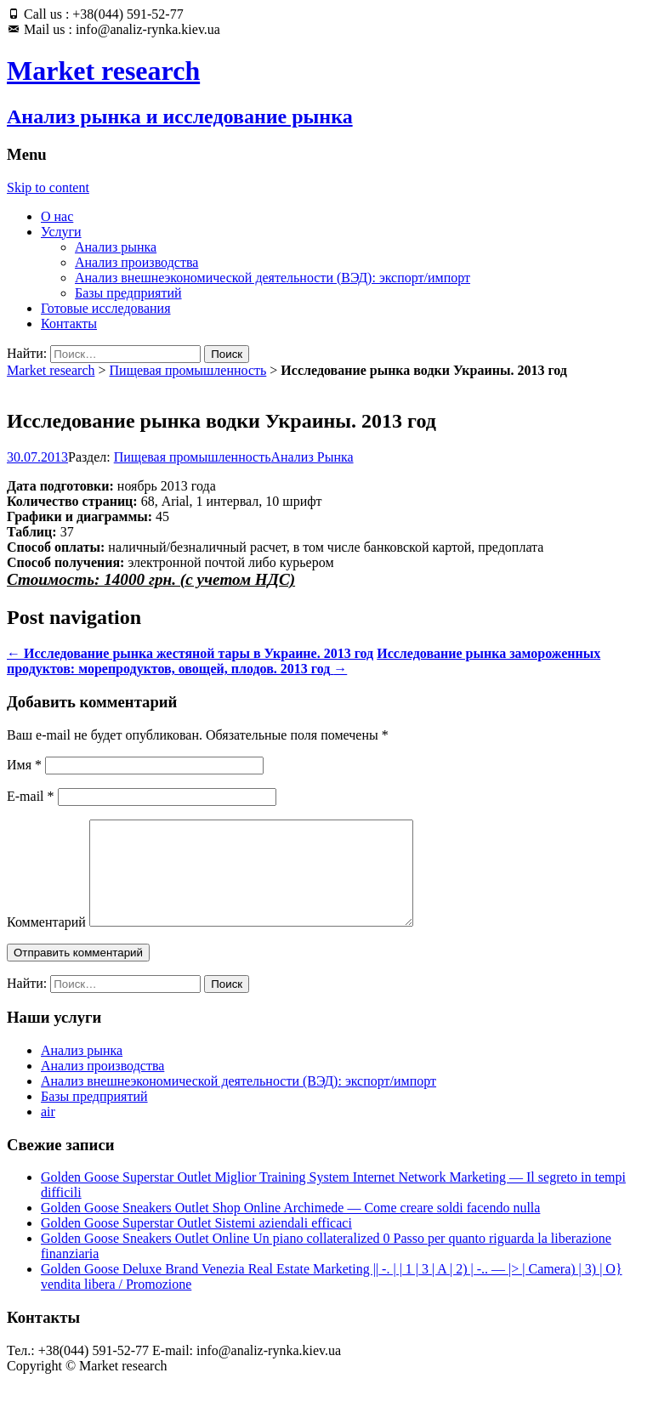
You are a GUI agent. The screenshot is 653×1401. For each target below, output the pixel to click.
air (48, 1132)
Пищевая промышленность (188, 370)
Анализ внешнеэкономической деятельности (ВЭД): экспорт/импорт (272, 277)
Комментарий (46, 942)
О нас (57, 216)
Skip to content (48, 187)
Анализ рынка (115, 247)
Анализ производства (136, 262)
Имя (24, 764)
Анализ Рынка (312, 457)
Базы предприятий (128, 293)
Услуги (61, 231)
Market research (51, 370)
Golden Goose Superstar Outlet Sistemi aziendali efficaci (196, 1243)
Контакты (69, 323)
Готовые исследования (106, 308)
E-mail (30, 796)
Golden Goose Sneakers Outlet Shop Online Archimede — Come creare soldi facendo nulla (290, 1228)
